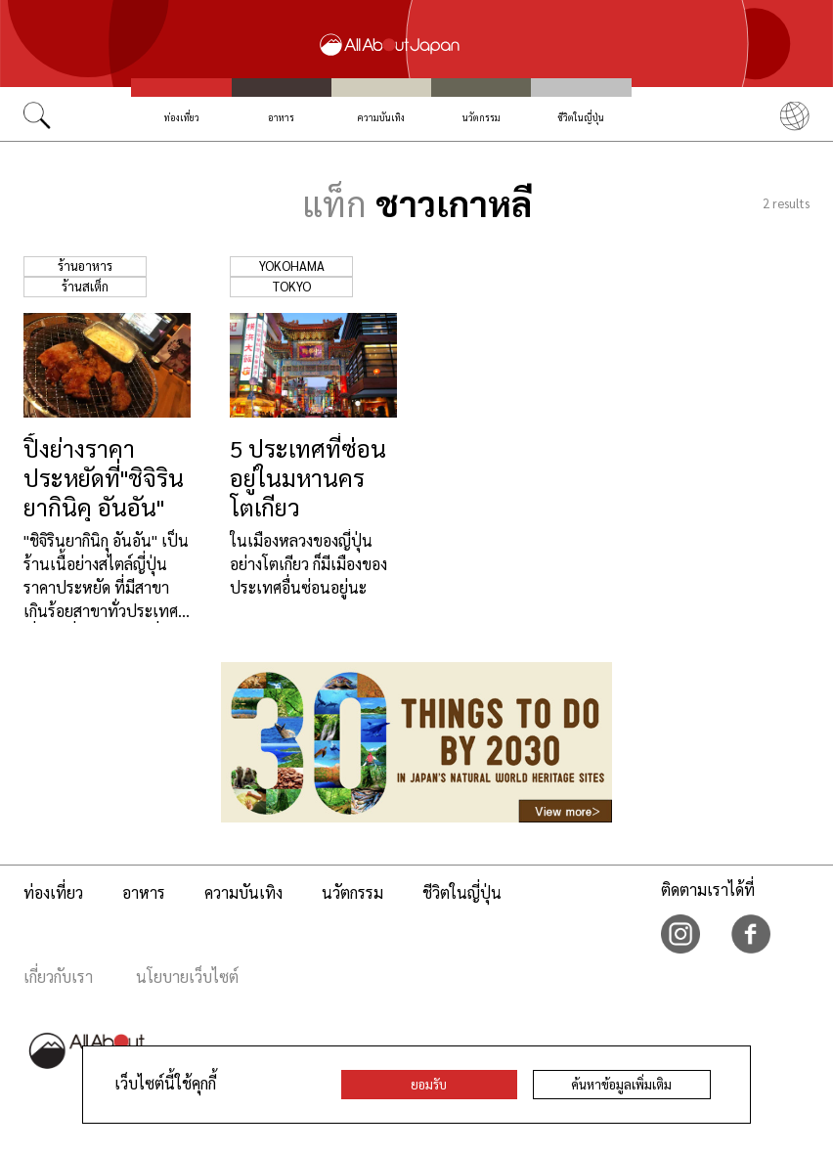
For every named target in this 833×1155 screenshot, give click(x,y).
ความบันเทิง (381, 117)
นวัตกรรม (481, 117)
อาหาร (281, 117)
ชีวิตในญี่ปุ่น (580, 117)
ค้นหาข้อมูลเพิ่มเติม (621, 1084)
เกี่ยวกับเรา (58, 976)
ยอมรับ (429, 1084)
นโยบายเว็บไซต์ (187, 976)
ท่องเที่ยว (181, 117)
